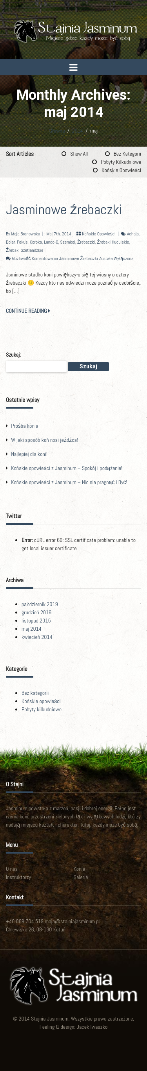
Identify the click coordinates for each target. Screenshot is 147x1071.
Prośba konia (24, 425)
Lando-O (51, 242)
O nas (12, 868)
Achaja (133, 234)
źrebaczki (86, 242)
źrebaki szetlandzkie (24, 250)
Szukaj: (13, 354)
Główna (57, 130)
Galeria (81, 877)
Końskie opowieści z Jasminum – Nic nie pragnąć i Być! (69, 482)
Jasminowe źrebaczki (64, 210)
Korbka (36, 242)
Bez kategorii (127, 153)
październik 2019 (40, 604)
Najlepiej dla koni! (29, 453)
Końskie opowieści (121, 170)
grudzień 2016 (36, 612)
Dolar (10, 242)
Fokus (22, 242)
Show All (79, 153)
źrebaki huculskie (113, 242)
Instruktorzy (18, 877)
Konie (79, 868)
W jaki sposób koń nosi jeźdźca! (44, 439)
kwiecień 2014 (37, 636)
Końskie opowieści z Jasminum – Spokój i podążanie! (66, 468)
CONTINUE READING (28, 310)
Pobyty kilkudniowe (121, 161)
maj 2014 (32, 628)
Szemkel (67, 242)
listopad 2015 (36, 620)
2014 (77, 130)
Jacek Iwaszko (92, 1026)
